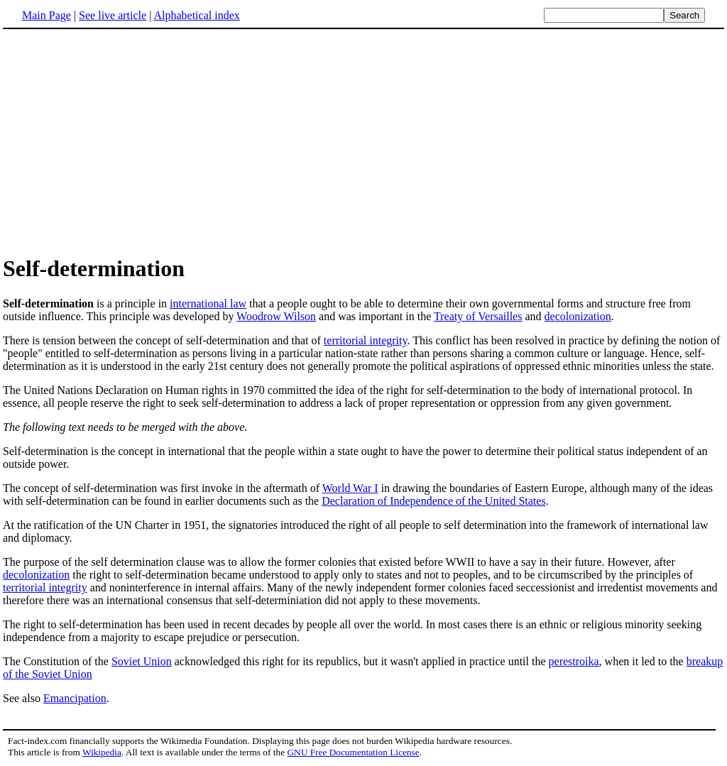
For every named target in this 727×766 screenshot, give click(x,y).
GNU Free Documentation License (353, 752)
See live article (112, 15)
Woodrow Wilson (276, 316)
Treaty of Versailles (478, 316)
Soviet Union (141, 661)
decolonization (578, 316)
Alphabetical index (196, 15)
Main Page (46, 15)
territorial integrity (366, 340)
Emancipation (74, 698)
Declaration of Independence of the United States (433, 501)
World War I (350, 488)
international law (208, 303)
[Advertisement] (122, 141)
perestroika (574, 661)
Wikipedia (101, 752)
